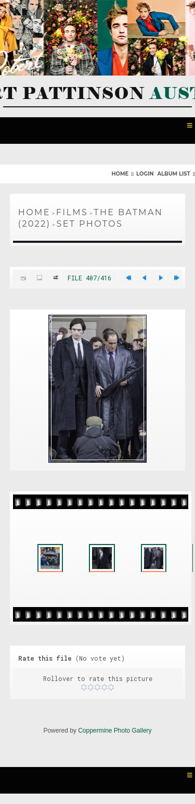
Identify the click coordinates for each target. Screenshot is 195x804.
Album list (173, 173)
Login (144, 173)
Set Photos (90, 224)
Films (72, 212)
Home (119, 173)
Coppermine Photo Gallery (114, 730)
